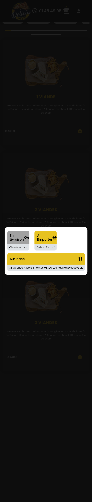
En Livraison (17, 237)
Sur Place (17, 259)
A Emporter (44, 237)
